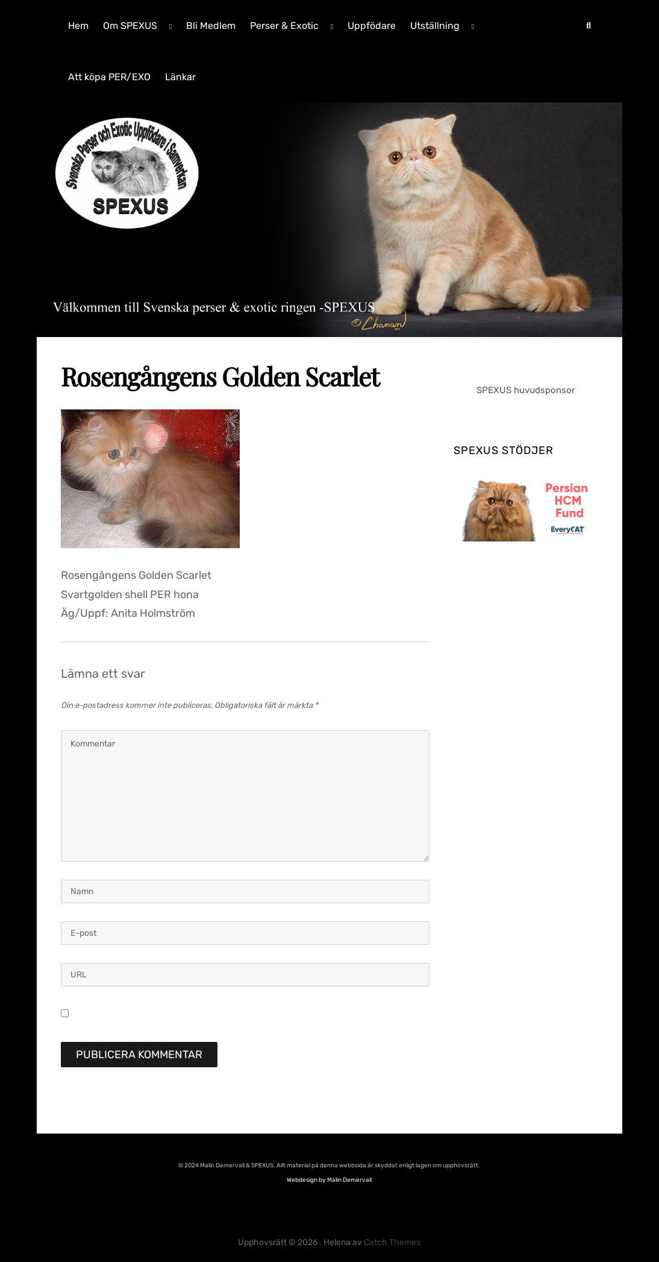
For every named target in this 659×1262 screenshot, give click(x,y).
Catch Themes (392, 1242)
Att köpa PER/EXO (109, 77)
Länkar (180, 77)
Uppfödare (372, 25)
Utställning (435, 25)
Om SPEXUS (130, 25)
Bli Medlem (211, 25)
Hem (78, 25)
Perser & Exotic (284, 25)
